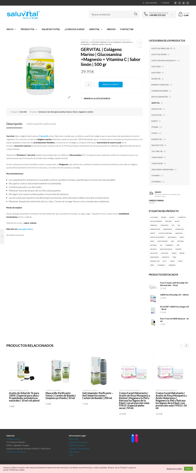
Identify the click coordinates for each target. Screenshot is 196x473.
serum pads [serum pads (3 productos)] (154, 257)
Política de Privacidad (78, 441)
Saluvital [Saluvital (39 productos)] (164, 253)
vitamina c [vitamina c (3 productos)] (161, 265)
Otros (154, 133)
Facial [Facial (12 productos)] (177, 221)
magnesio (82, 112)
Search (135, 14)
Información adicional (41, 123)
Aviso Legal (73, 438)
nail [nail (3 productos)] (172, 241)
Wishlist (166, 3)
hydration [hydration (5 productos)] (179, 229)
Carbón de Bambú (159, 91)
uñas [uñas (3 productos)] (152, 265)
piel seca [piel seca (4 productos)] (153, 249)
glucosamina (60, 112)
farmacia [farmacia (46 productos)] (153, 225)
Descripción (14, 123)
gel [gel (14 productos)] (173, 225)
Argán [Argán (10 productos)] (163, 217)
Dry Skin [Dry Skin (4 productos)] (168, 221)
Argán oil (156, 79)
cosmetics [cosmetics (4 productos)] (182, 217)
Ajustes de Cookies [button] (174, 469)
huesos (69, 112)
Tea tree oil (157, 151)
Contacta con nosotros (16, 451)
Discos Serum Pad (159, 97)
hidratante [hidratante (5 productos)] (167, 229)
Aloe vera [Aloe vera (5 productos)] (154, 217)
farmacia (42, 112)
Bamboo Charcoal (160, 85)
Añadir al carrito (110, 84)
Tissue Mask (157, 157)
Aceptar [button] (188, 469)
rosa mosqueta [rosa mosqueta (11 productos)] (166, 249)
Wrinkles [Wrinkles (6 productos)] (172, 265)
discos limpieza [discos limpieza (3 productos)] (156, 221)
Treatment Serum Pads (162, 170)
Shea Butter (157, 145)
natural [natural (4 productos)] (153, 245)
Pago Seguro (74, 451)
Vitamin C (155, 176)
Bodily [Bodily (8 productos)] (171, 217)
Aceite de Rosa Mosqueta (163, 61)
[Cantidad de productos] (88, 84)
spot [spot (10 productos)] (165, 261)
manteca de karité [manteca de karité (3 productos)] (157, 237)
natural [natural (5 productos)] (180, 241)
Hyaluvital (156, 109)
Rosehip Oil (156, 139)
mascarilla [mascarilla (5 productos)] (172, 237)
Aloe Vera (156, 67)
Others (154, 127)
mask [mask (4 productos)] (182, 237)
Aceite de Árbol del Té (161, 48)
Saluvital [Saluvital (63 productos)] (154, 253)
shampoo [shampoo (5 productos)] (165, 257)
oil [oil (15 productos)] (161, 245)
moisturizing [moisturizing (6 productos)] (162, 241)
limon (75, 112)
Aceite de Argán (159, 54)
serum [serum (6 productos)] (174, 253)
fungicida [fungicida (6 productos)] (164, 225)
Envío (71, 454)
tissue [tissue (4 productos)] (172, 261)
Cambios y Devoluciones (79, 448)
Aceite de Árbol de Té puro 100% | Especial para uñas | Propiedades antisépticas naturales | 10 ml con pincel (24, 397)
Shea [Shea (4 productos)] (174, 257)
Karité (154, 121)
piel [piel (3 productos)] (178, 245)
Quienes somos (13, 438)
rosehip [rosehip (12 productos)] (178, 249)
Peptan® (43, 136)
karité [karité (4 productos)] (152, 233)
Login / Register (151, 3)
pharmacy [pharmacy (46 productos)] (170, 245)
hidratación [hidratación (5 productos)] (155, 229)
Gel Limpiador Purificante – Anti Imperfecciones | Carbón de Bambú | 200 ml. (97, 395)
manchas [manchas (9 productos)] (178, 233)
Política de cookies (77, 444)
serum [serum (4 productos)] (182, 253)
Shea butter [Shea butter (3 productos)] (155, 261)
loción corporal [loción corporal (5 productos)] (165, 233)
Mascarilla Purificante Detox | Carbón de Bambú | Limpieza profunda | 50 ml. (61, 395)
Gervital (155, 103)
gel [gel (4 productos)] (179, 225)
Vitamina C (156, 182)
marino (90, 112)
